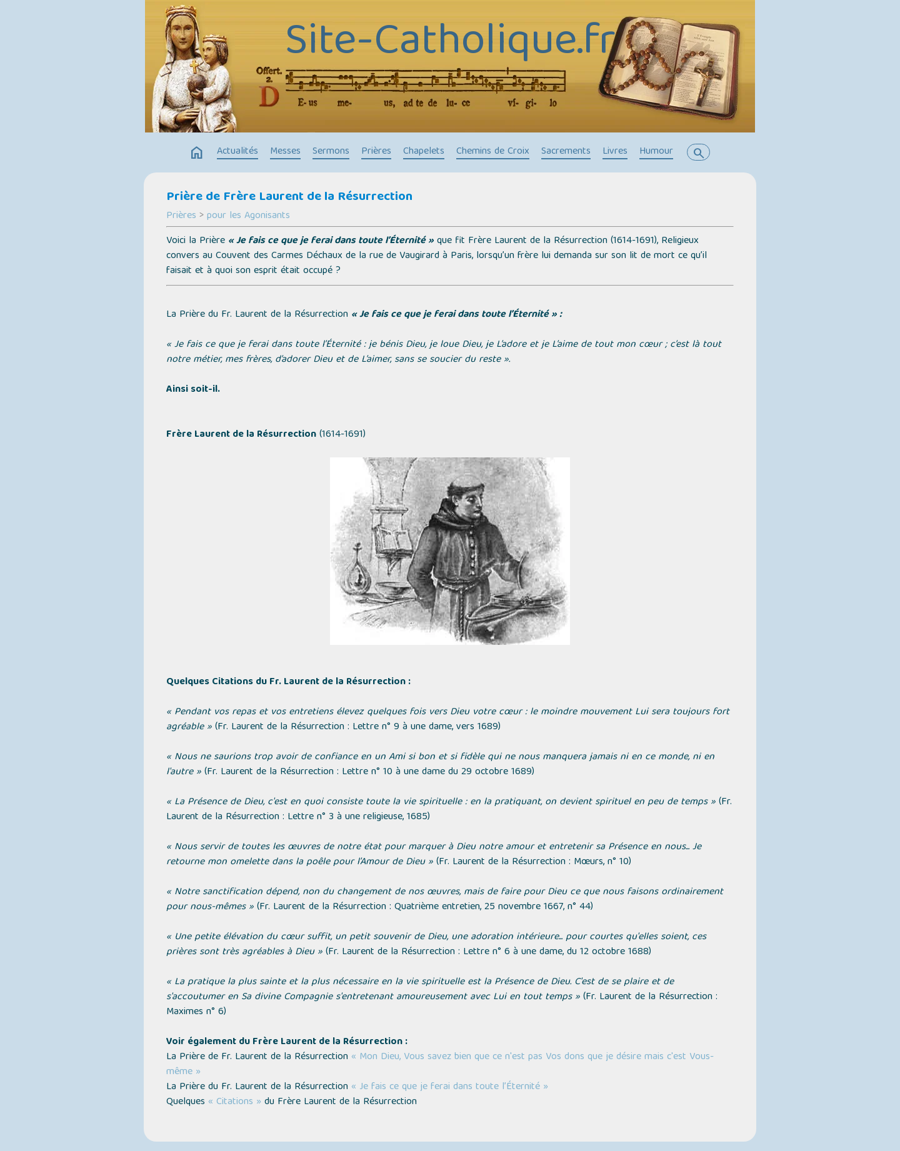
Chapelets (423, 152)
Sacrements (566, 152)
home (197, 153)
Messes (285, 152)
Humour (656, 152)
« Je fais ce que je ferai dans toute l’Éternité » (449, 1087)
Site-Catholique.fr (450, 43)
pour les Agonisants (248, 216)
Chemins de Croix (492, 152)
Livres (615, 152)
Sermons (330, 152)
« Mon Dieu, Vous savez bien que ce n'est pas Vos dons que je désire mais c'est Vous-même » (440, 1065)
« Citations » (234, 1102)
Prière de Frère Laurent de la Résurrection (289, 197)
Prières (376, 152)
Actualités (237, 152)
